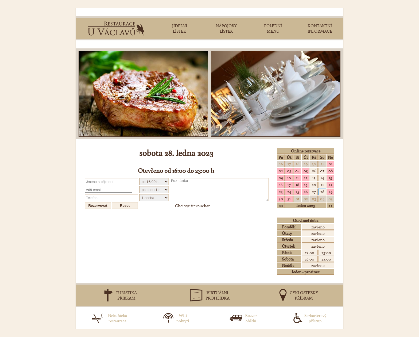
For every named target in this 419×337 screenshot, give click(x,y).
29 (306, 163)
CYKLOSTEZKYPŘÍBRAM (304, 295)
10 (289, 177)
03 (289, 170)
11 (297, 177)
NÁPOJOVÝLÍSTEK (226, 28)
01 (330, 163)
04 (297, 170)
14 (322, 177)
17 (289, 184)
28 (297, 163)
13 (314, 177)
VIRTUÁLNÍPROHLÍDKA (217, 295)
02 (281, 170)
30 (314, 163)
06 (314, 170)
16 (280, 184)
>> (330, 205)
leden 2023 (305, 205)
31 (322, 163)
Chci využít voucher (190, 205)
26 (281, 163)
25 (297, 191)
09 (281, 177)
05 (306, 170)
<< (281, 205)
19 (305, 184)
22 (330, 184)
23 (281, 191)
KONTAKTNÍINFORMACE (320, 28)
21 (322, 184)
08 (330, 170)
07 (322, 170)
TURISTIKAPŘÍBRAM (126, 295)
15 (330, 177)
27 (289, 163)
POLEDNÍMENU (273, 28)
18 (297, 184)
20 (314, 184)
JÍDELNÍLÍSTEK (179, 28)
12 (305, 177)
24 (289, 191)
